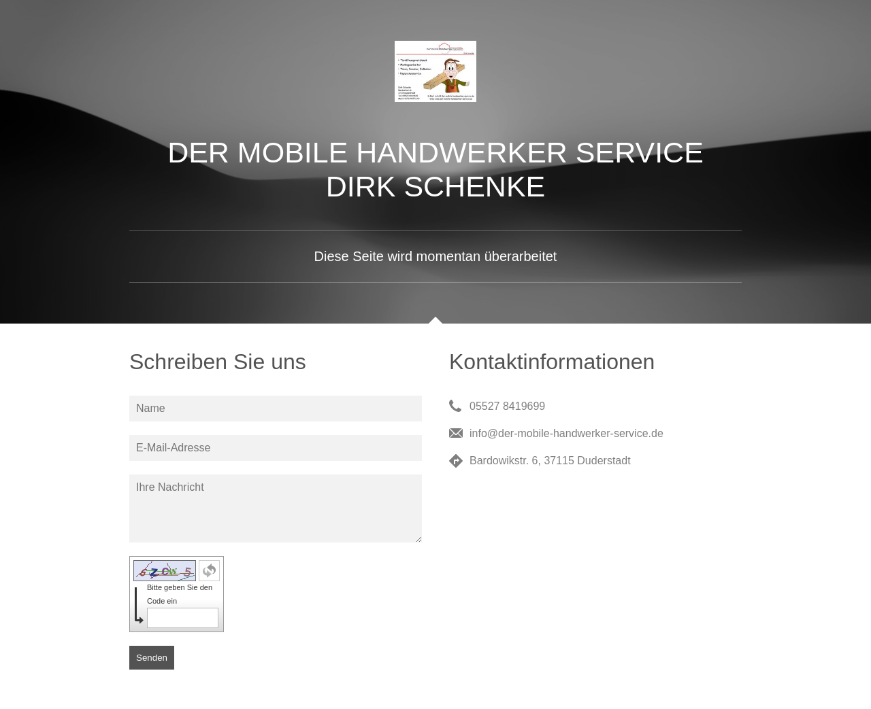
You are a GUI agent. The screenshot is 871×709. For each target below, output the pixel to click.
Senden (151, 658)
